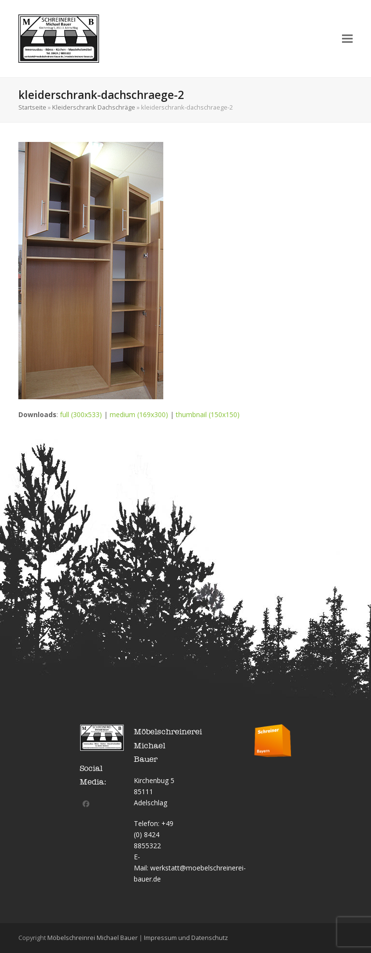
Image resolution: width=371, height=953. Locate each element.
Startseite (32, 107)
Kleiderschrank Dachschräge (93, 107)
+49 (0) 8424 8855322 (153, 834)
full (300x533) (81, 414)
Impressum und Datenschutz (186, 937)
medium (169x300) (139, 414)
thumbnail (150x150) (208, 414)
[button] (347, 38)
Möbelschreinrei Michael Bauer (92, 937)
